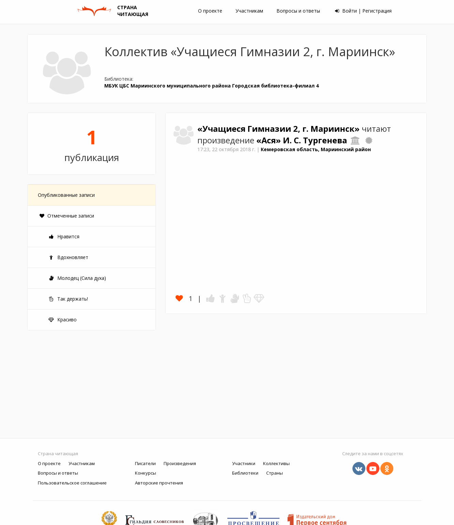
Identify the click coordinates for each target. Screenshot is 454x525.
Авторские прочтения (159, 483)
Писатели (145, 463)
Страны (274, 473)
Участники (243, 463)
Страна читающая (58, 453)
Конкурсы (145, 473)
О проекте (210, 10)
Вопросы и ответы (298, 10)
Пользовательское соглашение (72, 483)
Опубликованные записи (66, 195)
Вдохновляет (68, 257)
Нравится (63, 236)
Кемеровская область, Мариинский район (316, 149)
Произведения (180, 463)
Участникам (249, 10)
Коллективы (276, 463)
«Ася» (269, 140)
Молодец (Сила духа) (77, 278)
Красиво (62, 319)
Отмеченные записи (67, 215)
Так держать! (68, 299)
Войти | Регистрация (363, 10)
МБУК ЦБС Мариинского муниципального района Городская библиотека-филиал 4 (211, 85)
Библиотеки (245, 473)
